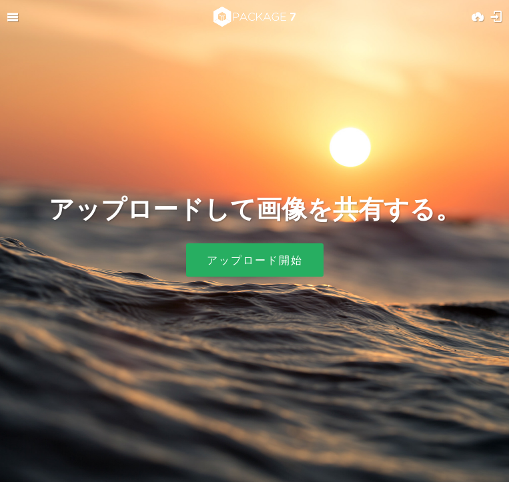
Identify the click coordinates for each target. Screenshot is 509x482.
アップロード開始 (255, 260)
